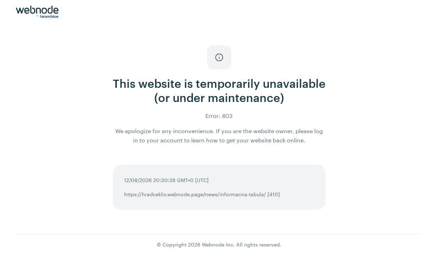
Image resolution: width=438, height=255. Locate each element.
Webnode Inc (217, 245)
